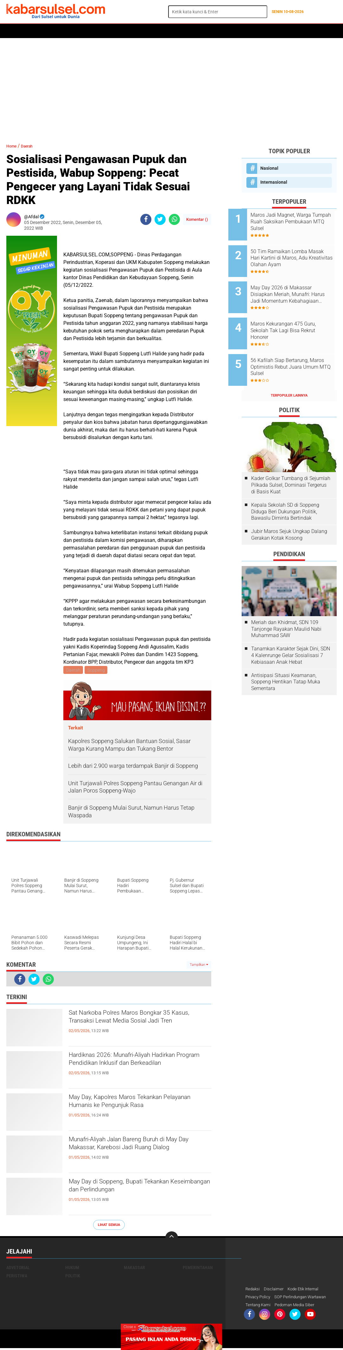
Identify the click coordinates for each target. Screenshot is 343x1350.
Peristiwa (104, 31)
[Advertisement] (171, 87)
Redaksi (253, 1290)
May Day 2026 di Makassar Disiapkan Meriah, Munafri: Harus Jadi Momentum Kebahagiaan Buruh (294, 286)
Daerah (57, 31)
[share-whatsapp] (174, 219)
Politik (35, 31)
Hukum (79, 31)
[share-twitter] (160, 219)
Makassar (134, 1268)
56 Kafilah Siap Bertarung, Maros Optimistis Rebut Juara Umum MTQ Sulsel (297, 349)
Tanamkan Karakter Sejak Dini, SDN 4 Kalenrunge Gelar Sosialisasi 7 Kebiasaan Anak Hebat (290, 634)
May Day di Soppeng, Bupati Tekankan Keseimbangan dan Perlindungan (136, 1189)
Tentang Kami (259, 1306)
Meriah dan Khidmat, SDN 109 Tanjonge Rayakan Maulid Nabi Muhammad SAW (286, 607)
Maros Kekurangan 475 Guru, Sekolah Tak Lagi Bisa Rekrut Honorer (296, 317)
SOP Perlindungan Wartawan (305, 1298)
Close (130, 1327)
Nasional (269, 168)
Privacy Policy (259, 1298)
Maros (219, 31)
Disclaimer (275, 1290)
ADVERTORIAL (192, 31)
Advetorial (18, 1268)
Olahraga (132, 31)
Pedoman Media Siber (298, 1306)
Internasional (273, 182)
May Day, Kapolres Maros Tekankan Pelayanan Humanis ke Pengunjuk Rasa (139, 1105)
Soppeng (97, 670)
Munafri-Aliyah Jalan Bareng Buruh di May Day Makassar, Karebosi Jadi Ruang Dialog (135, 1152)
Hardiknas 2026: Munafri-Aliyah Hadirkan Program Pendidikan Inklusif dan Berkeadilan (136, 1067)
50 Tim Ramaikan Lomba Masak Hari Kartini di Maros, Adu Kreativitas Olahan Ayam (296, 253)
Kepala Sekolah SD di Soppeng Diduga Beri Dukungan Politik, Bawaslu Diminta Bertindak (285, 490)
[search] (217, 11)
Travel (258, 31)
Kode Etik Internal (306, 1290)
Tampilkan (199, 966)
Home (15, 31)
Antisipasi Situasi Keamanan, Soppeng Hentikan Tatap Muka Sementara (285, 660)
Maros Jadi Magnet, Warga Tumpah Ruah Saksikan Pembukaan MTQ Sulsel (294, 221)
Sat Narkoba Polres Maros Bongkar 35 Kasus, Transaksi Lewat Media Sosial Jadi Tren (137, 1025)
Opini (238, 31)
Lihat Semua (109, 1226)
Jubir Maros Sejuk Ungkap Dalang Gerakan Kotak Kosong (289, 513)
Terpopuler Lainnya (289, 374)
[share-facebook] (145, 219)
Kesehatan (160, 31)
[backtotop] (171, 1238)
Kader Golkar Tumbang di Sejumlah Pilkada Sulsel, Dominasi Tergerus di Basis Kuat (290, 463)
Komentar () (197, 219)
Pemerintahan (198, 1268)
